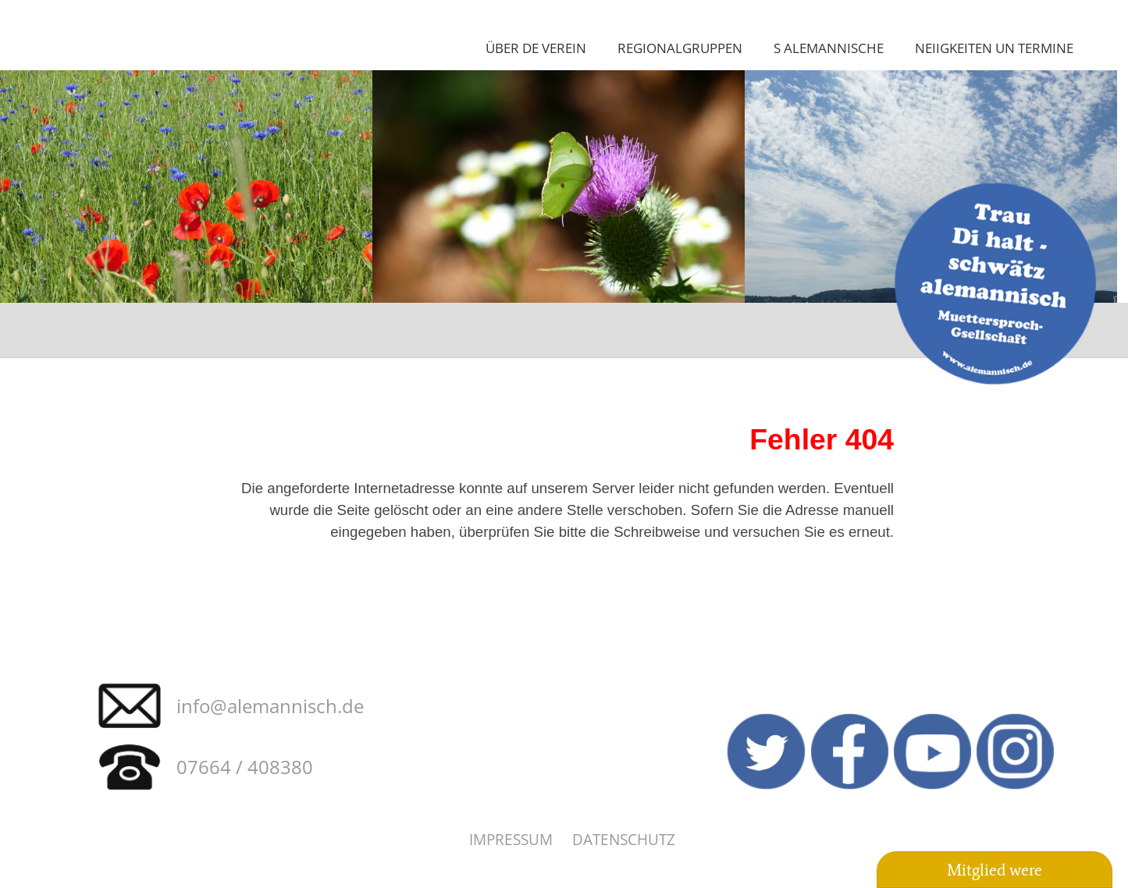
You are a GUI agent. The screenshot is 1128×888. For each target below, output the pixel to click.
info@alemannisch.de (270, 706)
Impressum (511, 839)
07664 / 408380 (244, 767)
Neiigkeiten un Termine (994, 47)
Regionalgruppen (679, 47)
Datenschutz (623, 839)
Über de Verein (536, 47)
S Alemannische (829, 47)
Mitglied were (994, 870)
